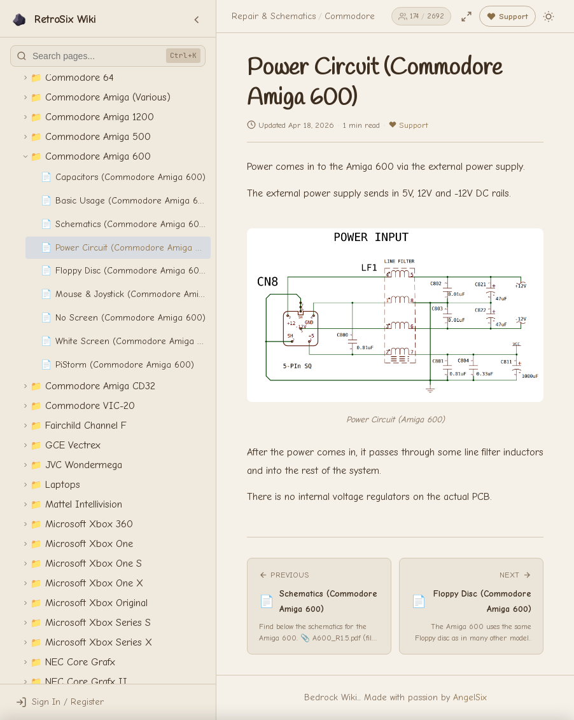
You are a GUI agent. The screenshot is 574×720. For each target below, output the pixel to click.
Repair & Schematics (274, 16)
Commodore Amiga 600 (374, 16)
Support (408, 125)
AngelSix (470, 697)
